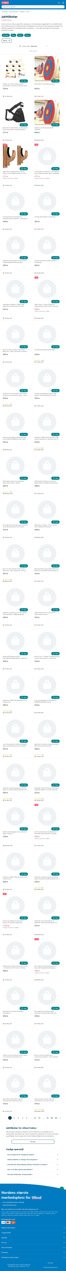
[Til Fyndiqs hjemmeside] (5, 3)
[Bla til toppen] (62, 1189)
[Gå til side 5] (26, 1118)
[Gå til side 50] (47, 1118)
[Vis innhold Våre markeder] (33, 1248)
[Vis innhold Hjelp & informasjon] (33, 1228)
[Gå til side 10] (35, 1118)
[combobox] (33, 6)
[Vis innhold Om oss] (33, 1243)
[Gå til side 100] (52, 1118)
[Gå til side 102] (56, 1118)
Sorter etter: (26, 46)
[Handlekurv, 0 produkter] (59, 3)
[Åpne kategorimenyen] (63, 3)
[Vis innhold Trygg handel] (33, 1233)
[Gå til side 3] (18, 1118)
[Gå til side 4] (22, 1118)
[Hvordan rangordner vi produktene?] (20, 46)
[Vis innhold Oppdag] (33, 1238)
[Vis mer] (33, 1142)
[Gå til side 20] (39, 1118)
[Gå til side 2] (14, 1118)
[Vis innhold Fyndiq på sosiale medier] (33, 1258)
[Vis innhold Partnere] (33, 1253)
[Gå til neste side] (60, 1118)
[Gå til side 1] (10, 1118)
